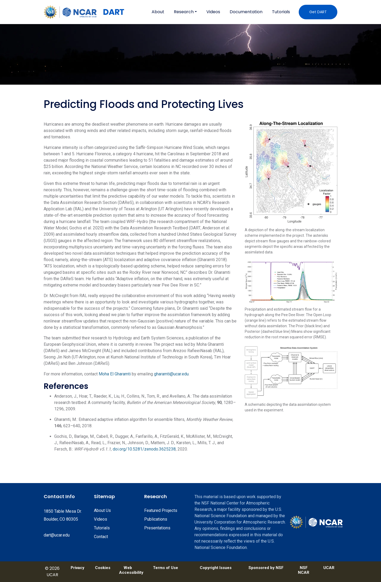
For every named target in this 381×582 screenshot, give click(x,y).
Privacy (77, 567)
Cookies (102, 567)
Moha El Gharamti (115, 373)
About (158, 12)
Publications (155, 519)
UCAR (328, 567)
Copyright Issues (216, 567)
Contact (101, 536)
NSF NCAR (303, 570)
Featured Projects (160, 510)
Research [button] (184, 12)
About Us (102, 510)
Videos (213, 12)
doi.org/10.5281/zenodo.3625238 (144, 449)
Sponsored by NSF (266, 567)
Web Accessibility (127, 570)
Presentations (157, 527)
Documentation (246, 12)
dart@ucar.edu (57, 535)
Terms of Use (165, 567)
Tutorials (281, 12)
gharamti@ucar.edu (171, 373)
